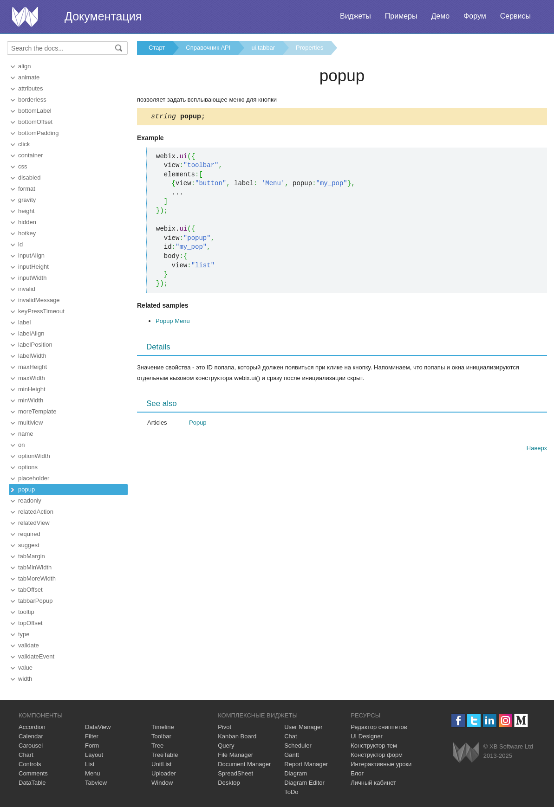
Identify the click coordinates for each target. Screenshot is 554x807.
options (28, 467)
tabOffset (30, 589)
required (29, 533)
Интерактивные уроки (381, 764)
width (25, 678)
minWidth (30, 400)
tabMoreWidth (37, 578)
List (89, 764)
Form (92, 745)
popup (26, 489)
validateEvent (36, 656)
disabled (29, 177)
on (21, 444)
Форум (474, 16)
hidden (27, 222)
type (24, 634)
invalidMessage (39, 300)
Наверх (537, 449)
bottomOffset (35, 121)
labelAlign (31, 333)
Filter (91, 736)
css (22, 166)
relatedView (34, 522)
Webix (466, 752)
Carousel (31, 745)
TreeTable (164, 754)
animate (28, 77)
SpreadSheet (235, 773)
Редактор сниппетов (379, 726)
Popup (198, 423)
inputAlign (31, 255)
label (24, 322)
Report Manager (306, 764)
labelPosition (35, 344)
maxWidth (31, 377)
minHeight (32, 389)
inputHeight (33, 266)
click (24, 144)
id (20, 244)
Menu (92, 773)
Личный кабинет (373, 782)
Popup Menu (173, 322)
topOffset (30, 623)
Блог (357, 773)
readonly (29, 500)
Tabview (96, 782)
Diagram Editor (304, 782)
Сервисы (515, 16)
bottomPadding (38, 132)
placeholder (33, 478)
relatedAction (35, 511)
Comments (33, 773)
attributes (30, 88)
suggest (28, 545)
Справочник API (208, 47)
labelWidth (32, 355)
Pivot (224, 726)
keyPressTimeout (41, 311)
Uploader (163, 773)
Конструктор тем (374, 745)
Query (226, 745)
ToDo (291, 791)
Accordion (32, 726)
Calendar (31, 736)
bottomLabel (35, 110)
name (25, 433)
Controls (30, 764)
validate (28, 645)
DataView (98, 726)
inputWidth (32, 277)
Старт (157, 47)
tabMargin (31, 556)
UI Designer (367, 736)
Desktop (229, 782)
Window (162, 782)
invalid (26, 288)
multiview (30, 422)
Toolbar (161, 736)
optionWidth (34, 455)
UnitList (161, 764)
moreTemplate (37, 411)
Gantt (291, 754)
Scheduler (298, 745)
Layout (94, 754)
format (26, 188)
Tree (157, 745)
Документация (103, 16)
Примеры (401, 16)
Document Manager (244, 764)
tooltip (26, 611)
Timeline (162, 726)
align (24, 66)
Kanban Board (237, 736)
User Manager (303, 726)
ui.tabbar (263, 47)
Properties (309, 47)
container (30, 155)
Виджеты (355, 16)
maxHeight (32, 366)
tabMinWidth (35, 567)
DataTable (32, 782)
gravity (27, 199)
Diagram (295, 773)
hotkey (27, 233)
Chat (290, 736)
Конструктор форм (377, 754)
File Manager (235, 754)
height (26, 210)
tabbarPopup (35, 600)
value (25, 667)
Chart (26, 754)
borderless (32, 99)
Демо (440, 16)
